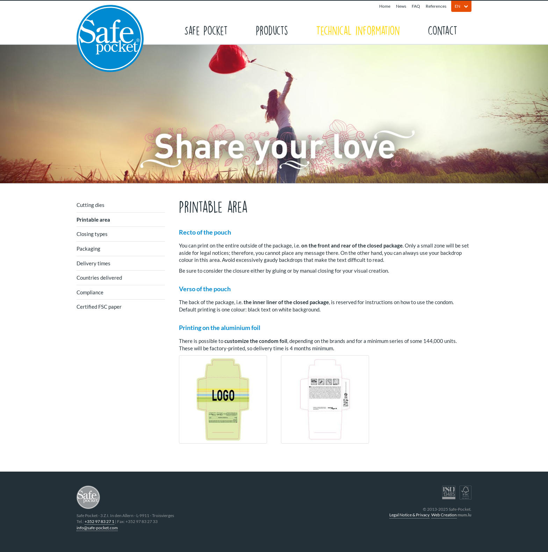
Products (272, 30)
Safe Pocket (206, 30)
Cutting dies (90, 205)
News (401, 6)
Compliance (90, 292)
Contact (442, 30)
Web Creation (444, 514)
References (436, 6)
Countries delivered (99, 277)
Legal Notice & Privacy (409, 514)
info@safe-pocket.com (97, 527)
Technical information (358, 30)
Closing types (92, 234)
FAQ (416, 6)
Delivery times (93, 263)
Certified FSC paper (99, 306)
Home (384, 6)
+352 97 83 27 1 (99, 521)
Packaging (88, 248)
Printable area (93, 219)
